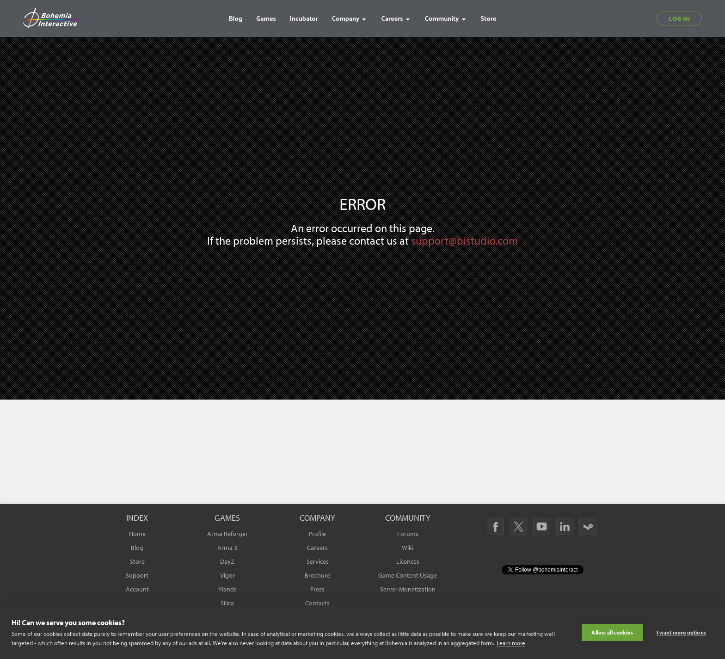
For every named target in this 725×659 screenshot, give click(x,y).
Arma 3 (227, 547)
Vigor (227, 575)
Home (137, 534)
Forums (407, 534)
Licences (407, 561)
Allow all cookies (612, 632)
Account (137, 589)
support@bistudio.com (464, 240)
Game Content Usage (407, 575)
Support (137, 575)
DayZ (227, 561)
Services (318, 561)
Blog (137, 547)
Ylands (227, 589)
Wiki (407, 547)
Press (317, 589)
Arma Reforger (227, 534)
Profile (317, 534)
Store (137, 561)
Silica (227, 603)
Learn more (511, 643)
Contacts (317, 603)
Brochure (317, 575)
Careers (317, 547)
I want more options (681, 632)
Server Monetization (408, 589)
